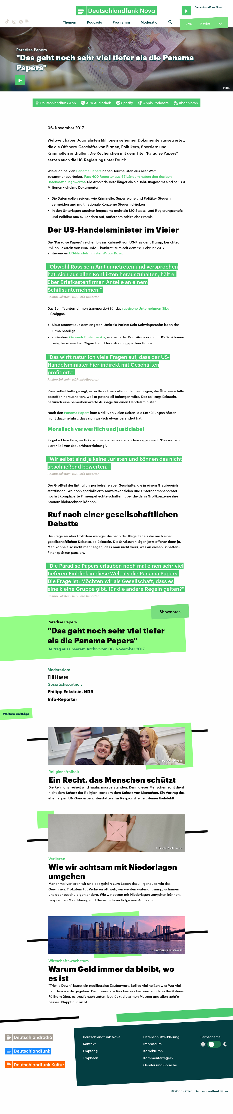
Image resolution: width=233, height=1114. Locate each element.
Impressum (152, 1044)
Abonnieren (186, 103)
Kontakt (89, 1044)
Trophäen (90, 1058)
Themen (69, 22)
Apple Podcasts (153, 103)
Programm (121, 22)
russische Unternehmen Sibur (146, 308)
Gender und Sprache (160, 1065)
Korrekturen (153, 1051)
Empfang (90, 1051)
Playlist (205, 23)
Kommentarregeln (158, 1058)
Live (189, 23)
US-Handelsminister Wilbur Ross (95, 253)
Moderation (150, 22)
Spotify (124, 103)
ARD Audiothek (96, 103)
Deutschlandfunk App (55, 103)
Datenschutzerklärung (161, 1037)
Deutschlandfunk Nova (101, 1037)
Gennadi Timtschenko (87, 337)
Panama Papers (89, 171)
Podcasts (94, 22)
